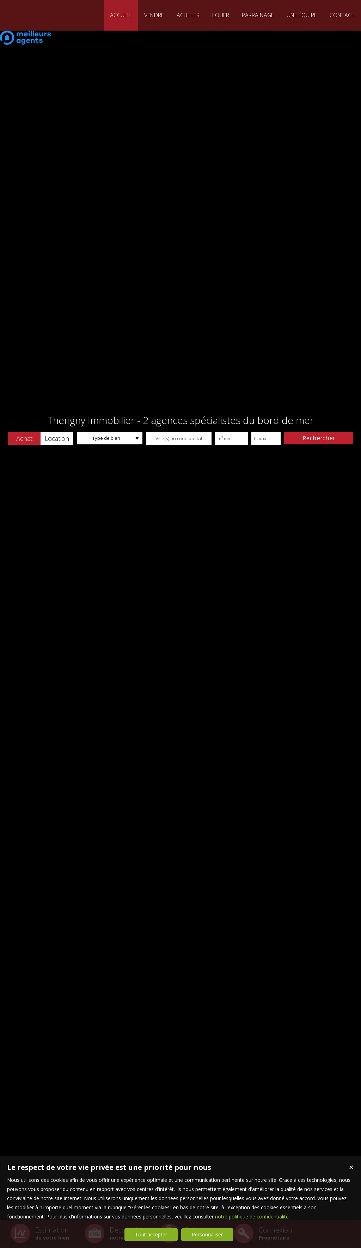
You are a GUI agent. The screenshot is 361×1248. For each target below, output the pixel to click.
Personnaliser (207, 1234)
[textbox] (179, 438)
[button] (24, 438)
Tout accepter (151, 1234)
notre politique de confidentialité (252, 1216)
